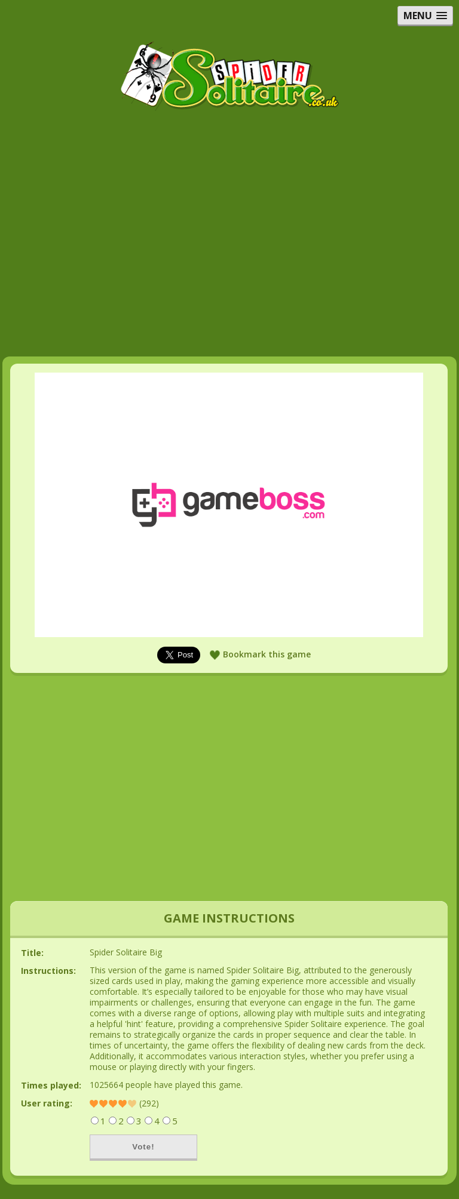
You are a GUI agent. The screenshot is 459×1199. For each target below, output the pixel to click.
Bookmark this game (267, 654)
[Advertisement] (229, 199)
